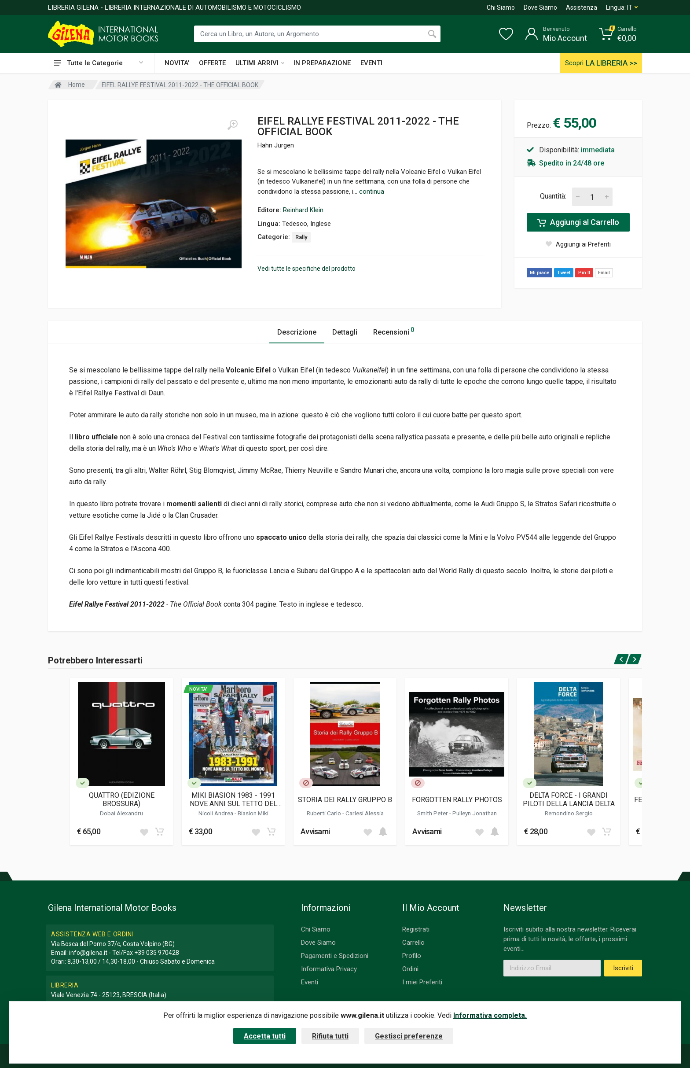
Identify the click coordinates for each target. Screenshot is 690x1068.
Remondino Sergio (569, 813)
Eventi (309, 982)
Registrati (415, 929)
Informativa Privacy (329, 969)
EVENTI (371, 63)
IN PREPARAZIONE (322, 63)
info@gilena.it (88, 952)
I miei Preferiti (422, 982)
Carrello (413, 942)
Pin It (584, 273)
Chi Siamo (501, 7)
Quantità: (553, 196)
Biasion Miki (253, 813)
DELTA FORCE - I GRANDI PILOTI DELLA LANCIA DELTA (569, 799)
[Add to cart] (159, 832)
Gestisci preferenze (409, 1036)
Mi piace (539, 273)
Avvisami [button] (315, 831)
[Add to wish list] (143, 831)
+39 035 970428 (156, 952)
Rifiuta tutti (330, 1036)
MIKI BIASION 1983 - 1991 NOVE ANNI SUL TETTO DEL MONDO (233, 799)
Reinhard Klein (303, 210)
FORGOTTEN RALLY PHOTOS (457, 799)
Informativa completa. (490, 1015)
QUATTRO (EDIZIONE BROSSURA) (121, 799)
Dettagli (344, 332)
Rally (301, 237)
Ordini (410, 969)
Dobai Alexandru (121, 813)
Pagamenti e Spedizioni (334, 956)
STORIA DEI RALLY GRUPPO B (345, 799)
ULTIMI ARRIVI (259, 63)
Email (604, 273)
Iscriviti (623, 968)
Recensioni (393, 330)
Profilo (411, 956)
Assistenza (581, 7)
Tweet (563, 273)
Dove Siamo (540, 7)
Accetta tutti (265, 1036)
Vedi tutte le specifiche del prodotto (306, 268)
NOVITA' (177, 63)
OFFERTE (212, 63)
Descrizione (296, 332)
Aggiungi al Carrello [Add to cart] (578, 222)
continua (371, 191)
